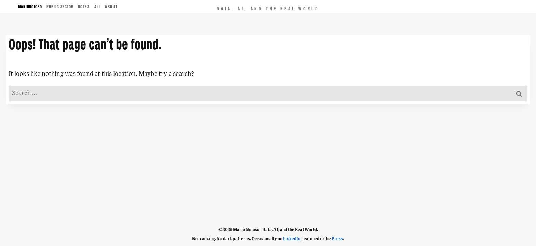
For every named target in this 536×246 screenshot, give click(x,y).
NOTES (84, 7)
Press (337, 239)
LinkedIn (291, 239)
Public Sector (59, 7)
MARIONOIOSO (30, 7)
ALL (97, 7)
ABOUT (111, 7)
